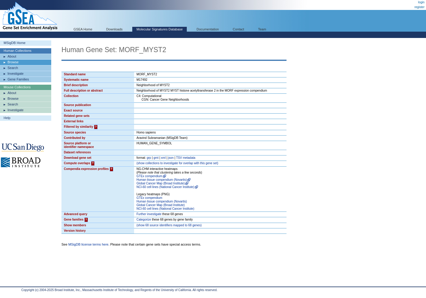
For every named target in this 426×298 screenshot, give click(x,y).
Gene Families (18, 79)
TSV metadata (185, 157)
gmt (156, 157)
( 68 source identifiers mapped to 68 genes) (169, 225)
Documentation (207, 29)
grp (149, 157)
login (421, 2)
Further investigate (148, 214)
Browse (13, 62)
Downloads (114, 29)
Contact (238, 29)
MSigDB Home (15, 43)
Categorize (143, 219)
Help (7, 118)
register (419, 7)
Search (13, 68)
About (12, 56)
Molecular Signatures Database (159, 29)
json (171, 157)
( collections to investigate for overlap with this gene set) (177, 163)
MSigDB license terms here (88, 244)
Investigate (15, 73)
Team (262, 29)
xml (163, 157)
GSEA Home (83, 29)
